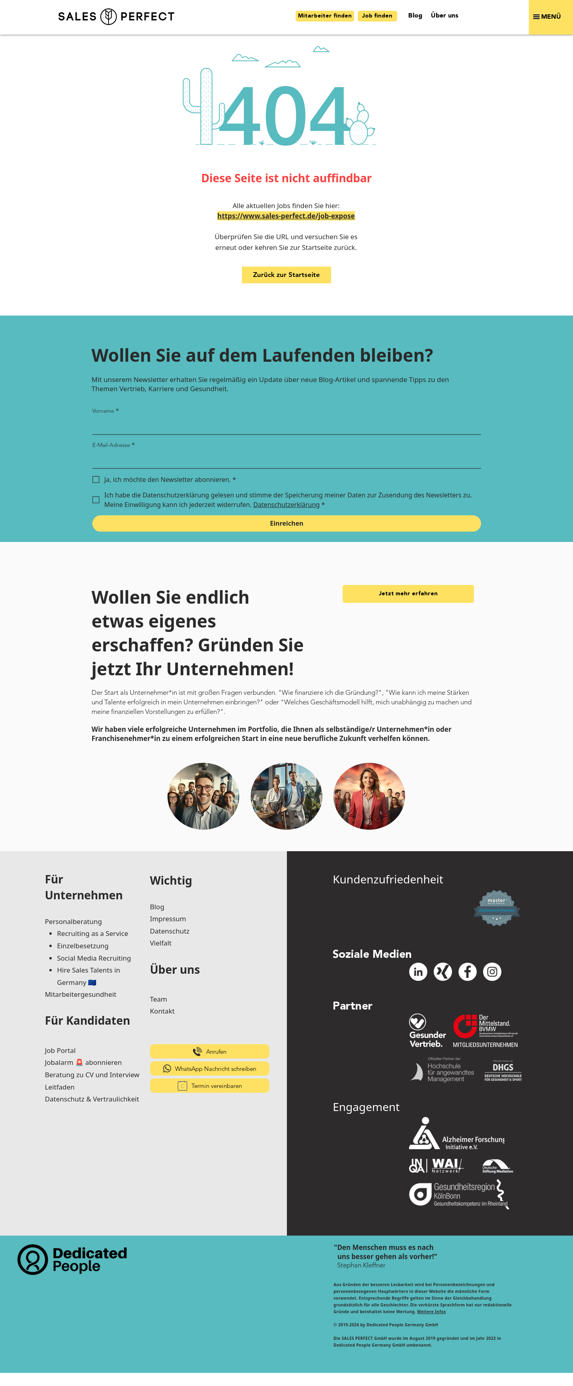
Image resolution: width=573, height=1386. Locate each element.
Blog (157, 906)
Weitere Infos (431, 1311)
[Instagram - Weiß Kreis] (492, 972)
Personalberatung (73, 921)
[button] (551, 17)
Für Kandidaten (88, 1020)
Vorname (105, 411)
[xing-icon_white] (443, 972)
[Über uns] (444, 16)
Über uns (175, 969)
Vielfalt (161, 942)
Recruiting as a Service (92, 933)
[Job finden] (377, 16)
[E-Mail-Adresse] (284, 460)
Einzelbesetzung (83, 945)
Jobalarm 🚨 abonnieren (83, 1062)
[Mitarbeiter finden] (325, 16)
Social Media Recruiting (94, 958)
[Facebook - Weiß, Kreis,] (467, 972)
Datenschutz (170, 931)
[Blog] (415, 16)
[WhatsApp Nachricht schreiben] (209, 1068)
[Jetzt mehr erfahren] (408, 594)
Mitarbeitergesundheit (81, 994)
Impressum (168, 918)
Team (158, 999)
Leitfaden (60, 1087)
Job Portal (60, 1050)
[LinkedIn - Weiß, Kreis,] (418, 972)
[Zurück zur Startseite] (286, 275)
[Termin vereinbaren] (209, 1085)
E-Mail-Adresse (113, 445)
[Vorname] (284, 426)
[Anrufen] (209, 1051)
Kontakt (162, 1011)
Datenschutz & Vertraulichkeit (92, 1098)
